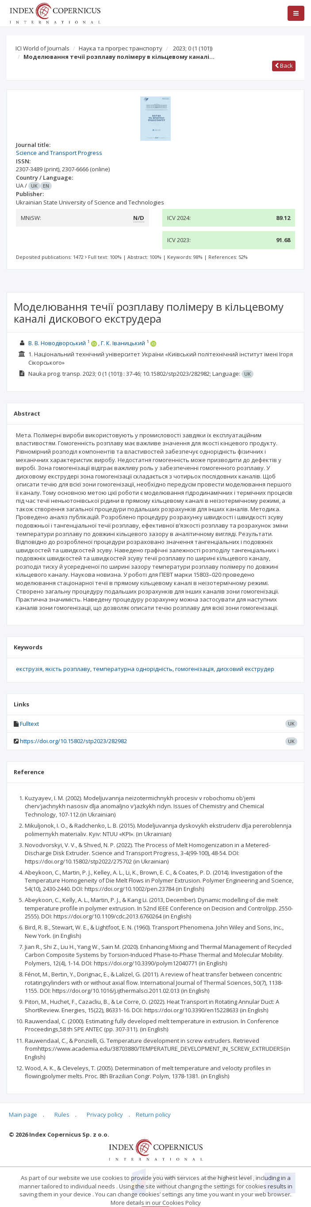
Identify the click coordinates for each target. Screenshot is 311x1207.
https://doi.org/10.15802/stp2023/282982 (73, 741)
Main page (23, 1114)
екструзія (29, 669)
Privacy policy (105, 1114)
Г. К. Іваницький (123, 343)
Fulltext (29, 724)
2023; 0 (192, 48)
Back (284, 65)
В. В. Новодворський (57, 343)
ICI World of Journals (42, 48)
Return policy (153, 1114)
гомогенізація (194, 669)
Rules (61, 1114)
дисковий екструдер (245, 669)
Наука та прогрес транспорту (120, 48)
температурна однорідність (133, 669)
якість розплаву (67, 669)
